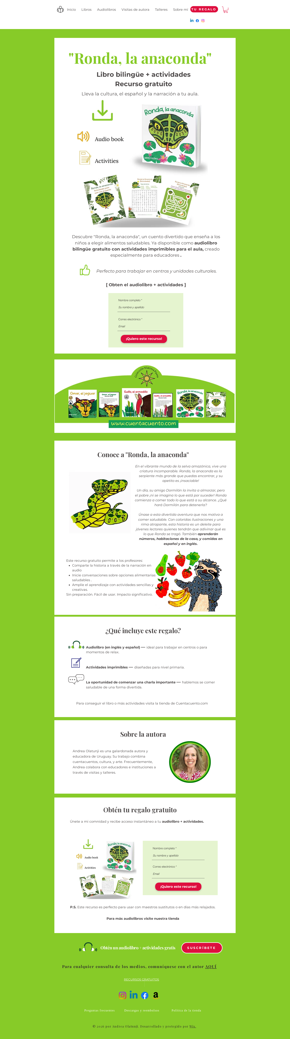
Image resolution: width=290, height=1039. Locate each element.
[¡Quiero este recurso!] (144, 339)
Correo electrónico (129, 319)
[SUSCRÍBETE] (201, 947)
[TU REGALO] (204, 9)
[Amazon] (156, 995)
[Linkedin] (192, 21)
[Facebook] (197, 21)
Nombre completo (129, 300)
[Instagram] (203, 21)
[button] (226, 9)
